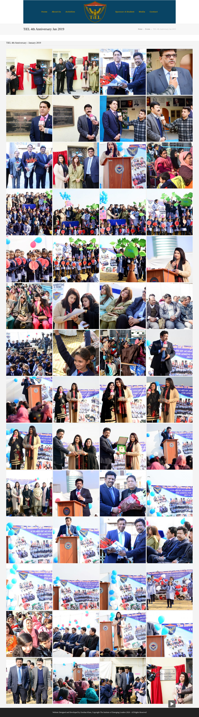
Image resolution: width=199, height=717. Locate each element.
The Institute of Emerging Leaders (113, 712)
